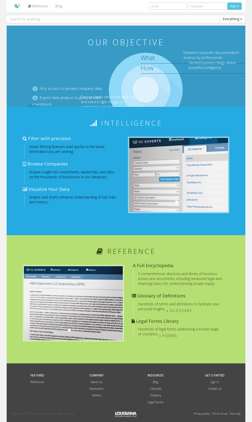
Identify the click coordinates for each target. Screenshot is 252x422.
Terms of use (220, 413)
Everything (232, 18)
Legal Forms (155, 402)
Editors (96, 395)
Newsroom (96, 389)
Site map (235, 413)
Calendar (156, 389)
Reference (38, 6)
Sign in (214, 382)
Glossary (180, 310)
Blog (58, 6)
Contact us (214, 389)
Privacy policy (202, 413)
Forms (168, 335)
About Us (96, 382)
